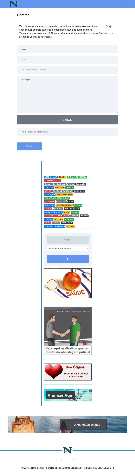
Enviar (29, 146)
